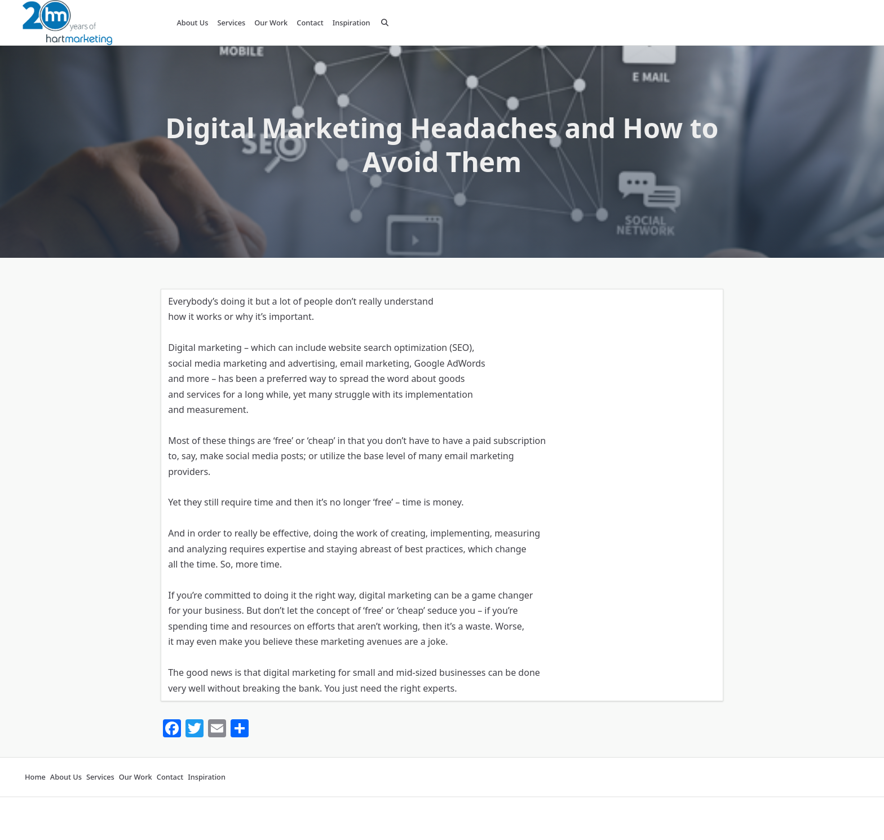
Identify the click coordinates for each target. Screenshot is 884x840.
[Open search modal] (384, 22)
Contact (310, 22)
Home (35, 777)
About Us (192, 22)
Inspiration (351, 22)
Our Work (271, 22)
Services (231, 22)
